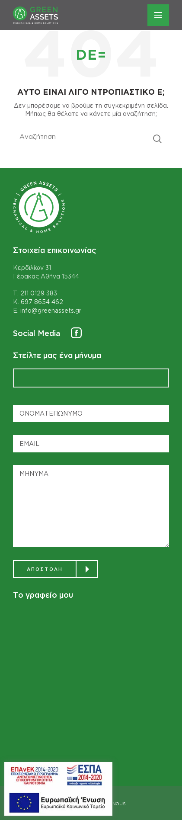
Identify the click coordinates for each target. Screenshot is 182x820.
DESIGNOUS (112, 804)
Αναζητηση (157, 139)
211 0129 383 (38, 293)
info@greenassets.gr (50, 310)
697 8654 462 (42, 301)
